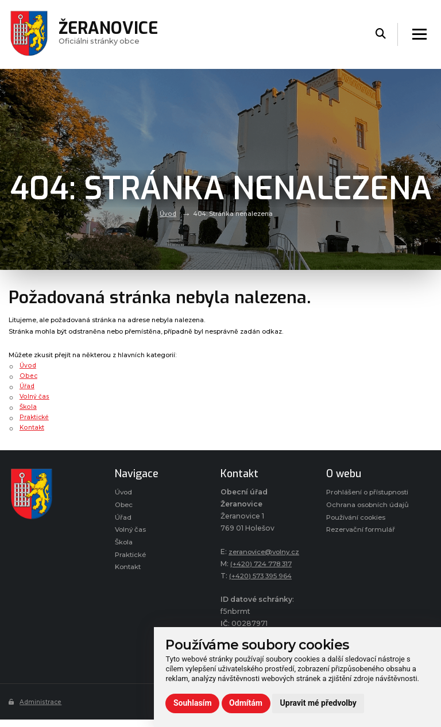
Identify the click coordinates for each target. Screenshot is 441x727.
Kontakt (32, 427)
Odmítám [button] (245, 702)
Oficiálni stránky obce (110, 34)
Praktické (35, 417)
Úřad (27, 386)
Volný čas (34, 396)
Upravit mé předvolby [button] (318, 702)
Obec (28, 376)
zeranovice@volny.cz (258, 563)
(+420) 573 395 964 (264, 587)
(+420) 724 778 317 (264, 575)
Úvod (168, 214)
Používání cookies (358, 542)
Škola (28, 407)
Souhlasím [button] (192, 702)
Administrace (36, 714)
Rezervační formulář (362, 555)
